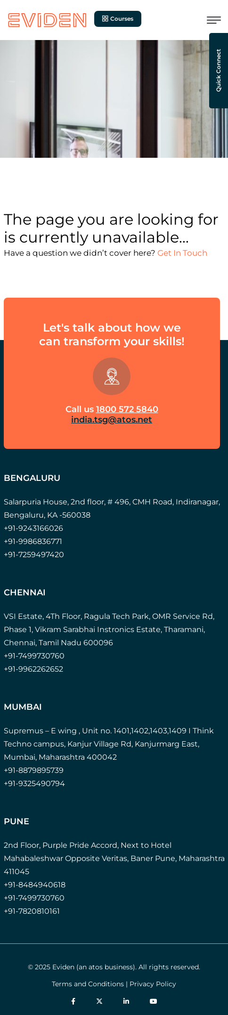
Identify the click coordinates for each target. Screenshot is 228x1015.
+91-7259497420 (34, 554)
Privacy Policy (153, 984)
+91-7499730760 (34, 655)
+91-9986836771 (33, 541)
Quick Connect (218, 70)
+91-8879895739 (34, 770)
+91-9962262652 (33, 669)
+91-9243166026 (33, 528)
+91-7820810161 (32, 911)
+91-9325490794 (34, 783)
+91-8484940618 (34, 884)
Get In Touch (182, 253)
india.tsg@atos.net (111, 419)
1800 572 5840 (127, 409)
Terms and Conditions (88, 984)
